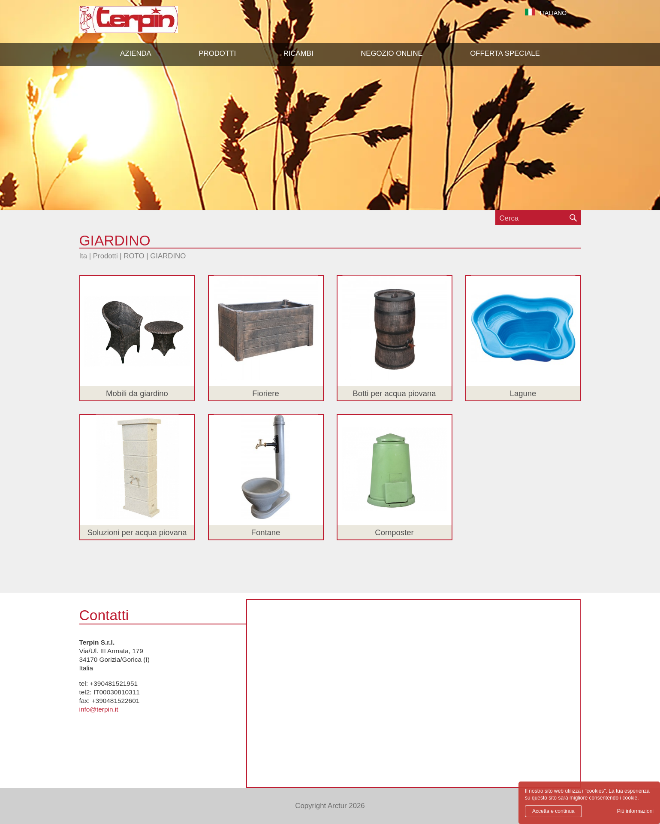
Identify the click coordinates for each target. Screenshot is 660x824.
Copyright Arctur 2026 (330, 806)
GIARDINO (168, 256)
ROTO (134, 256)
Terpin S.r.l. (143, 24)
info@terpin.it (98, 709)
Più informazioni (635, 811)
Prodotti (105, 256)
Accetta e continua (553, 811)
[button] (217, 53)
